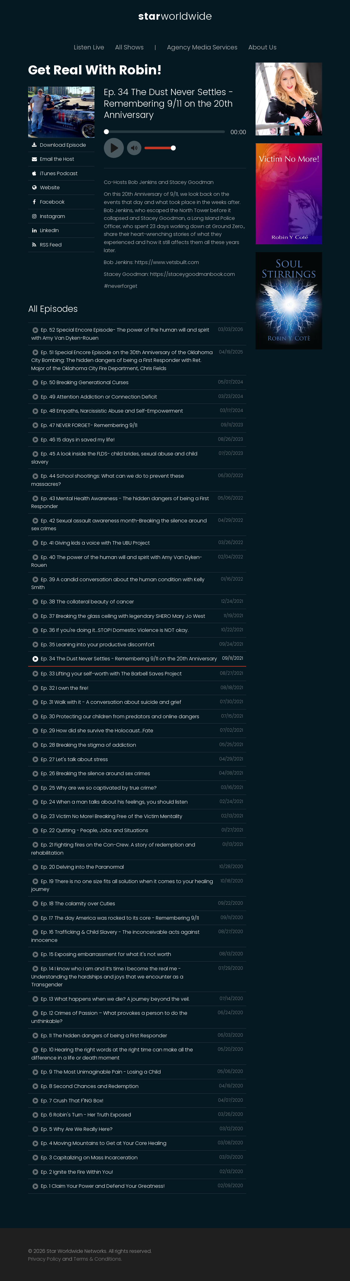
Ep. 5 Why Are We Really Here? (137, 1129)
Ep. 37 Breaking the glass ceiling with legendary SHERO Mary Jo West (137, 616)
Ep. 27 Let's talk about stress (137, 759)
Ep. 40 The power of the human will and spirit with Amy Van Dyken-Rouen (137, 561)
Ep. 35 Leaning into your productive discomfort (137, 644)
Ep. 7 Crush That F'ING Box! (137, 1100)
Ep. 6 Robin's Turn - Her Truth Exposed (137, 1114)
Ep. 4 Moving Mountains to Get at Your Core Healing (137, 1143)
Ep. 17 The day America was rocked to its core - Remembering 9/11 (137, 918)
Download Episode (58, 145)
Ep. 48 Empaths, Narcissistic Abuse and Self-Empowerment (137, 410)
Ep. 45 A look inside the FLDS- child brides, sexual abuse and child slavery (137, 457)
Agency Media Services (202, 47)
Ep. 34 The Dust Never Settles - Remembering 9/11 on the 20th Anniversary (137, 658)
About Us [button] (262, 47)
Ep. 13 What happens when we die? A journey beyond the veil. (137, 999)
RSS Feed (46, 244)
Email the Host (52, 159)
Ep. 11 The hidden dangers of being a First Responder (137, 1035)
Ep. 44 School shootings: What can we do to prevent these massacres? (137, 480)
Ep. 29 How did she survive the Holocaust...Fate (137, 730)
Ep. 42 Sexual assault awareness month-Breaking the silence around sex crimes (137, 524)
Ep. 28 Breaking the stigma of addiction (137, 745)
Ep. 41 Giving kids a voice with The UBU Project (137, 542)
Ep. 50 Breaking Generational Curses (137, 382)
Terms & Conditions (97, 1259)
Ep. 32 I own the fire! (137, 688)
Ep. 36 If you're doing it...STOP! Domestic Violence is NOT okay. (137, 630)
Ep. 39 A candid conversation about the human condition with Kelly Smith (137, 583)
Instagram (48, 216)
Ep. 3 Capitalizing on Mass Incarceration (137, 1157)
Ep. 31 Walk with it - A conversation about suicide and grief (137, 702)
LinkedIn (45, 230)
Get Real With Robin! (95, 70)
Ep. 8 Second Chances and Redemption (137, 1086)
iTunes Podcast (54, 173)
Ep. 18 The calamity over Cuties (137, 903)
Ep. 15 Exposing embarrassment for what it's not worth (137, 954)
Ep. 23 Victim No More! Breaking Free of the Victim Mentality (137, 816)
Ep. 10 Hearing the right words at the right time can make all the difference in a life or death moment (137, 1053)
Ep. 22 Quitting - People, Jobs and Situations (137, 830)
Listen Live (89, 47)
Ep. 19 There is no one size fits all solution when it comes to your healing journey (137, 885)
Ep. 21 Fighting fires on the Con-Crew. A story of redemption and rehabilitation (137, 849)
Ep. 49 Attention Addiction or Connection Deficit (137, 396)
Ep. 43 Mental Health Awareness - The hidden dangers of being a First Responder (137, 502)
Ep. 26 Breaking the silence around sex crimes (137, 773)
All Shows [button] (129, 47)
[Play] (114, 148)
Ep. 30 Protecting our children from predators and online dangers (137, 716)
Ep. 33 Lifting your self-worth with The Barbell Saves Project (137, 673)
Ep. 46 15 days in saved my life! (137, 439)
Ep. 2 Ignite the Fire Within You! (137, 1172)
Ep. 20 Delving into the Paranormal (137, 867)
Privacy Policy (44, 1259)
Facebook (48, 202)
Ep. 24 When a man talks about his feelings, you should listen (137, 802)
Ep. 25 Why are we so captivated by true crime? (137, 787)
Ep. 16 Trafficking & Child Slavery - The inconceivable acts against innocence (137, 936)
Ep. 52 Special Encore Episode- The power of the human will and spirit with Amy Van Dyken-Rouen (137, 334)
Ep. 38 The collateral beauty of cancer (137, 601)
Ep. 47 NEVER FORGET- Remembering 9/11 (137, 425)
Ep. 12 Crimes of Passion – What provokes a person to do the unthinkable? (137, 1017)
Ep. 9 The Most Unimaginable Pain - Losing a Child (137, 1071)
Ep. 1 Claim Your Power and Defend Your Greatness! (137, 1186)
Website (45, 187)
